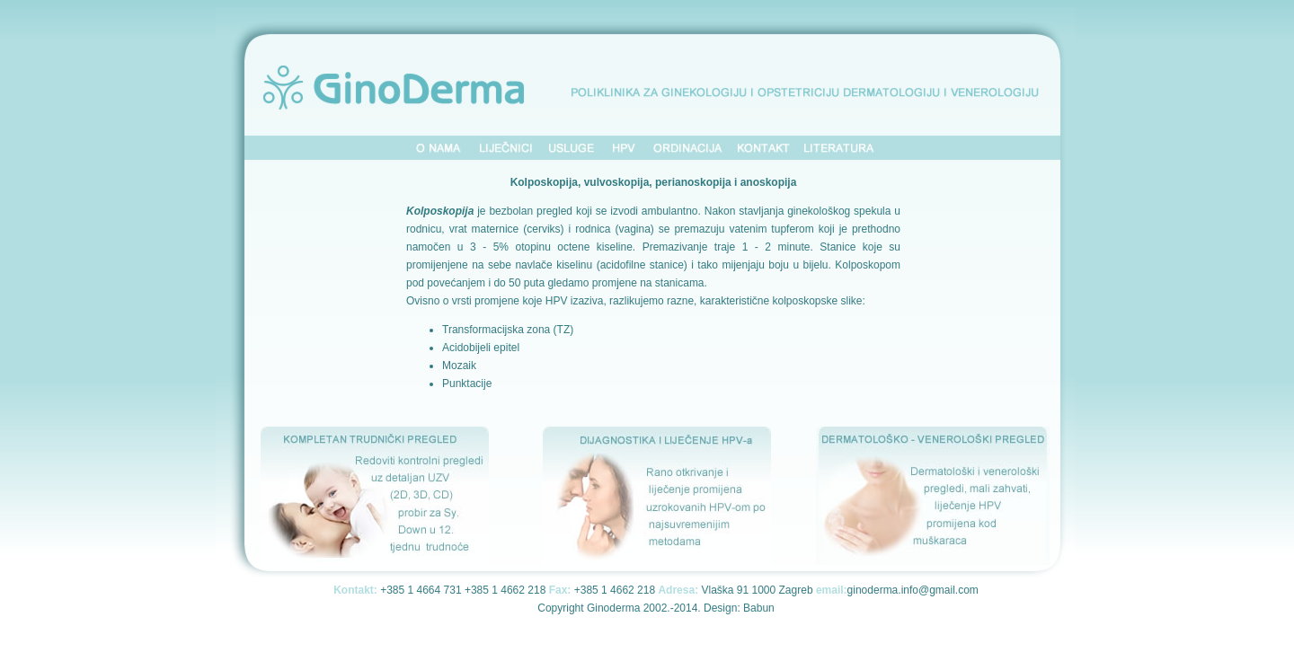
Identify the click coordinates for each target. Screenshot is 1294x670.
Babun (759, 608)
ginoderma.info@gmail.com (913, 590)
